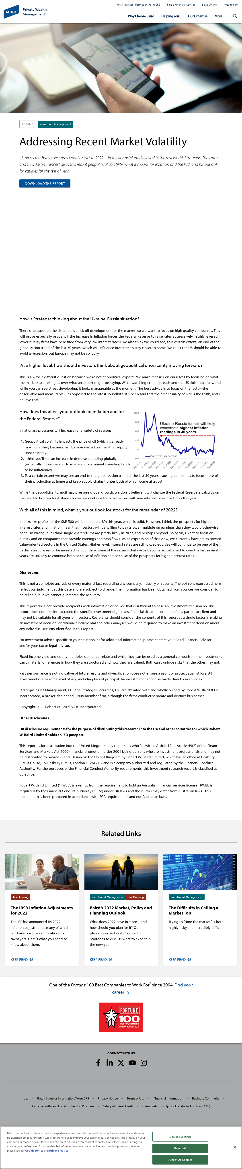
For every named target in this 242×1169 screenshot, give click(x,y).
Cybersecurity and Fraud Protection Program (63, 1106)
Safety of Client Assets (118, 1106)
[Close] (235, 1147)
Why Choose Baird (141, 16)
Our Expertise (197, 16)
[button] (235, 16)
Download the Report (45, 183)
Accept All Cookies (180, 1159)
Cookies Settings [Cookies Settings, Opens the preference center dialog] (180, 1136)
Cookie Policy (34, 1150)
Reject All (180, 1148)
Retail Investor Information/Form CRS (138, 4)
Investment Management (55, 124)
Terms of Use (136, 1098)
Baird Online (209, 4)
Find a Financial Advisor (181, 4)
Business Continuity (205, 1098)
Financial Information (168, 1098)
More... (219, 16)
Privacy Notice (108, 1098)
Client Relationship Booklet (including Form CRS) (176, 1106)
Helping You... (171, 16)
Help (24, 1098)
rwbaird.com (231, 4)
